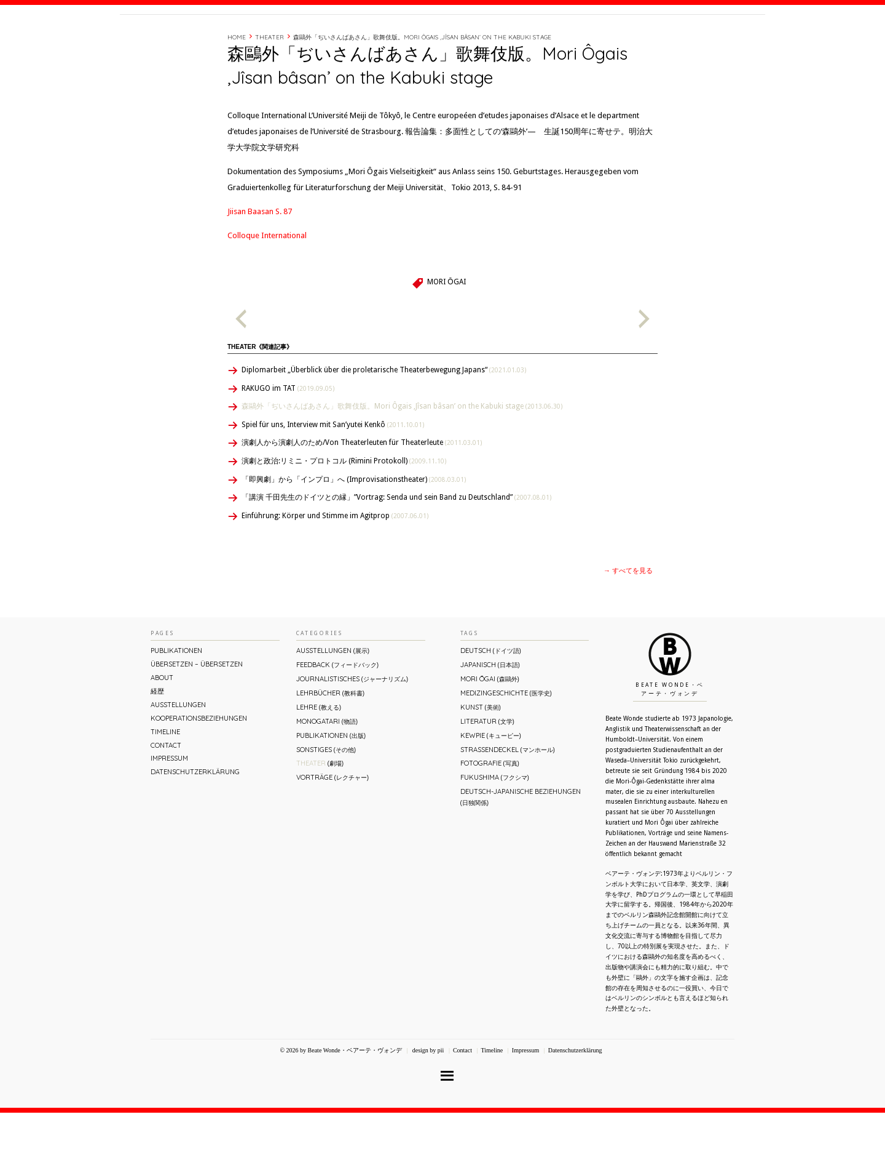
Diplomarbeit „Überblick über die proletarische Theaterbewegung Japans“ (384, 422)
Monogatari (327, 773)
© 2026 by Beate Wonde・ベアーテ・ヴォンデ (340, 1102)
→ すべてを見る (628, 623)
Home (236, 90)
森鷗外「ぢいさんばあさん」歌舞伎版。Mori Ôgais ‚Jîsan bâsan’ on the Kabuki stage (422, 90)
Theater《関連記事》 (260, 399)
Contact (671, 38)
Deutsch (490, 703)
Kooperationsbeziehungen (199, 770)
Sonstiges (326, 802)
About (568, 38)
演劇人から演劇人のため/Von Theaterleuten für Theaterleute (362, 494)
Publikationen (176, 703)
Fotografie (489, 815)
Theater (269, 90)
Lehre (318, 759)
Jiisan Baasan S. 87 (259, 263)
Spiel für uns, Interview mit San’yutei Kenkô (333, 477)
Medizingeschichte (506, 745)
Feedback (337, 717)
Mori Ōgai (446, 334)
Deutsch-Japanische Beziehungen (520, 849)
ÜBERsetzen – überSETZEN (197, 716)
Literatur (487, 773)
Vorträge (332, 829)
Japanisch (490, 717)
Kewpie (490, 787)
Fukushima (494, 829)
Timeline (630, 38)
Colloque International (267, 287)
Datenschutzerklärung (195, 824)
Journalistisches (352, 731)
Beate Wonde (198, 41)
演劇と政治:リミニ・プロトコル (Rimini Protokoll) (344, 513)
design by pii (427, 1102)
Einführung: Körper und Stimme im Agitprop (335, 568)
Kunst (480, 759)
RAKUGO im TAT (288, 440)
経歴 (597, 38)
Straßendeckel (507, 802)
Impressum (169, 810)
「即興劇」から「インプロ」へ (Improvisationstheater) (354, 531)
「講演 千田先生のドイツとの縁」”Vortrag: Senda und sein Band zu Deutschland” (396, 549)
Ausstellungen (178, 757)
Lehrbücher (330, 745)
